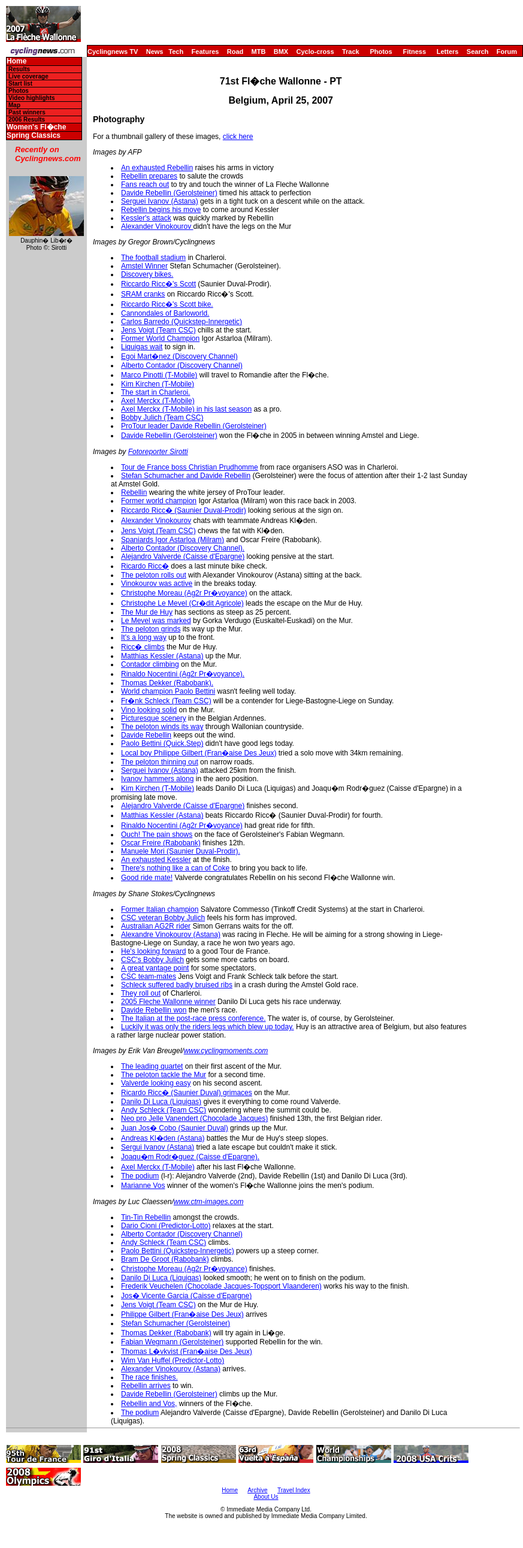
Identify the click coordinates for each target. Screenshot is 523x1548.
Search (478, 51)
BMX (281, 51)
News (155, 51)
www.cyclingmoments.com (226, 1051)
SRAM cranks (143, 294)
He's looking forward (153, 951)
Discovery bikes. (147, 274)
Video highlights (31, 98)
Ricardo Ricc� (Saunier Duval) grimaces (186, 1093)
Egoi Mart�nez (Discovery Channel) (179, 356)
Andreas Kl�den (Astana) (162, 1138)
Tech (175, 51)
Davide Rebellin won (153, 1010)
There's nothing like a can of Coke (175, 868)
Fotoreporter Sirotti (158, 452)
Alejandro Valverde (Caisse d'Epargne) (182, 556)
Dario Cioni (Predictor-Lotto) (165, 1226)
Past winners (27, 112)
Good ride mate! (147, 877)
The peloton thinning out (159, 762)
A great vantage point (155, 968)
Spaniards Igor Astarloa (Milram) (172, 540)
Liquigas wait (141, 347)
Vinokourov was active (156, 583)
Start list (20, 83)
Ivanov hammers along (157, 779)
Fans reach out (145, 184)
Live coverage (28, 76)
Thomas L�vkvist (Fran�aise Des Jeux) (186, 1351)
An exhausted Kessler (156, 859)
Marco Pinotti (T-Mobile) (159, 375)
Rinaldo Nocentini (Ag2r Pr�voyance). (182, 674)
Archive (257, 1490)
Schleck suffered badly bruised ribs (176, 985)
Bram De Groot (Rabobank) (165, 1259)
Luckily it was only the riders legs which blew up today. (207, 1027)
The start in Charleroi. (155, 392)
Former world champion (158, 501)
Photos (381, 51)
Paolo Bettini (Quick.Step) (162, 743)
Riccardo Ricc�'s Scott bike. (167, 304)
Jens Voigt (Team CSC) (158, 330)
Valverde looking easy (156, 1083)
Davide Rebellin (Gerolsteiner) (169, 193)
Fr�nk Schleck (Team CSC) (166, 701)
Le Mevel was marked (156, 620)
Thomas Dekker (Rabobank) (166, 1333)
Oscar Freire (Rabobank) (161, 843)
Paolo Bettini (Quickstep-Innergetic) (177, 1251)
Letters (448, 51)
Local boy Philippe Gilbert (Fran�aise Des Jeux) (198, 753)
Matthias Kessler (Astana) (162, 656)
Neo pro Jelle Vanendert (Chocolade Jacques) (194, 1118)
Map (14, 105)
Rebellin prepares (149, 176)
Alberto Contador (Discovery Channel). (182, 548)
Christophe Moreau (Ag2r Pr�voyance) (184, 593)
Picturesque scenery (153, 718)
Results (19, 69)
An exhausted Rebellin (157, 168)
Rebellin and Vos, (149, 1403)
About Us (265, 1496)
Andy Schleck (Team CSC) (163, 1110)
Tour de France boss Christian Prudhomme (189, 467)
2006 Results (26, 119)
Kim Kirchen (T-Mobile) (157, 384)
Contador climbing (150, 664)
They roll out (141, 993)
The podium (140, 1176)
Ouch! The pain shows (156, 834)
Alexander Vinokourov (157, 226)
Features (205, 51)
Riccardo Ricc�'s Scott (158, 284)
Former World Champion (160, 338)
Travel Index (293, 1490)
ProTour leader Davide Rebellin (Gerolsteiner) (194, 426)
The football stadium (153, 257)
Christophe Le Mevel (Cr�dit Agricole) (182, 603)
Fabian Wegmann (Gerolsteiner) (172, 1342)
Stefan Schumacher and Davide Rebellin (185, 475)
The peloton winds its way (162, 726)
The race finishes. (149, 1377)
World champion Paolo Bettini (168, 691)
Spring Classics (34, 136)
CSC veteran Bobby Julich (163, 918)
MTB (259, 51)
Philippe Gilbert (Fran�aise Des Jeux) (182, 1314)
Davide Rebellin (146, 735)
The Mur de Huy (147, 612)
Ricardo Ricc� (145, 566)
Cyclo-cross (315, 51)
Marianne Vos (143, 1185)
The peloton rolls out (153, 575)
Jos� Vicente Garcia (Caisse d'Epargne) (186, 1296)
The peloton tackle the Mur (163, 1075)
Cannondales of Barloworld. (165, 313)
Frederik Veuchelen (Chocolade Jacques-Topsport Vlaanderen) (221, 1286)
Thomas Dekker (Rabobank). (167, 683)
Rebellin (134, 492)
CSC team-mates (148, 976)
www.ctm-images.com (209, 1202)
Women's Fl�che (36, 127)
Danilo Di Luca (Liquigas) (161, 1101)
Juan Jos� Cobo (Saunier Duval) (174, 1128)
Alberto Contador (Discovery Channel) (182, 365)
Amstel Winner (144, 266)
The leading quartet (152, 1066)
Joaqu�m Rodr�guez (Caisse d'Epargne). (190, 1157)
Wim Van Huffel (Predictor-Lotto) (172, 1360)
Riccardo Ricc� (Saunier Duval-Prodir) (183, 510)
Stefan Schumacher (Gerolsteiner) (175, 1323)
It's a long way (144, 637)
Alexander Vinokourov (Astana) (170, 1369)
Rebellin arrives (146, 1385)
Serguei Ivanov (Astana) (159, 201)
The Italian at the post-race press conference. (193, 1018)
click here (238, 136)
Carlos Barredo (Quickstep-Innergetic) (181, 322)
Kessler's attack (146, 218)
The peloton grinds (150, 629)
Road (235, 51)
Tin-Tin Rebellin (146, 1217)
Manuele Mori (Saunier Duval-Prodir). (180, 851)
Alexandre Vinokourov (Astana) (170, 934)
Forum (507, 51)
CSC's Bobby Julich (152, 960)
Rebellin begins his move (161, 209)
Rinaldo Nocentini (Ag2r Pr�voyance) (182, 825)
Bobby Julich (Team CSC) (162, 417)
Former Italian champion (159, 909)
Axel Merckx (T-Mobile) (158, 401)
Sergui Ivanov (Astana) (157, 1147)
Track (350, 51)
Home (16, 61)
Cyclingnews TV (112, 51)
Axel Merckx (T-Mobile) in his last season (186, 409)
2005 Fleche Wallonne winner (168, 1001)
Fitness (414, 51)
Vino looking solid (149, 710)
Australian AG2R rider (156, 926)
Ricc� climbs (143, 647)
